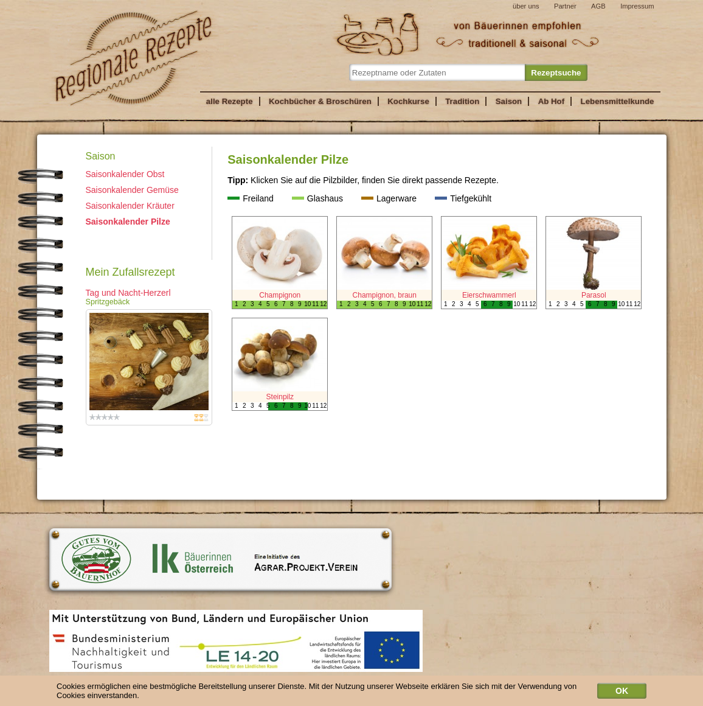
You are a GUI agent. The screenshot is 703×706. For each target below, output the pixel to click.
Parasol (593, 295)
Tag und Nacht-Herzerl (128, 293)
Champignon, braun (385, 295)
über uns (526, 6)
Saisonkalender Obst (125, 174)
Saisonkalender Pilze (128, 221)
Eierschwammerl (489, 295)
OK (621, 694)
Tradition (462, 101)
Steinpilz (280, 397)
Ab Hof (551, 101)
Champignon (279, 295)
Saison (509, 101)
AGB (598, 6)
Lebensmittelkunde (617, 101)
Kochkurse (408, 101)
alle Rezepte (229, 101)
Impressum (637, 6)
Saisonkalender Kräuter (130, 206)
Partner (565, 6)
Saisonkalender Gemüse (132, 190)
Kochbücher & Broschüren (320, 101)
